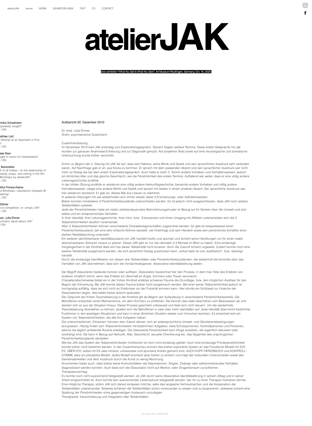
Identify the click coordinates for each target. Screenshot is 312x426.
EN (4, 129)
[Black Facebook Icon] (305, 12)
